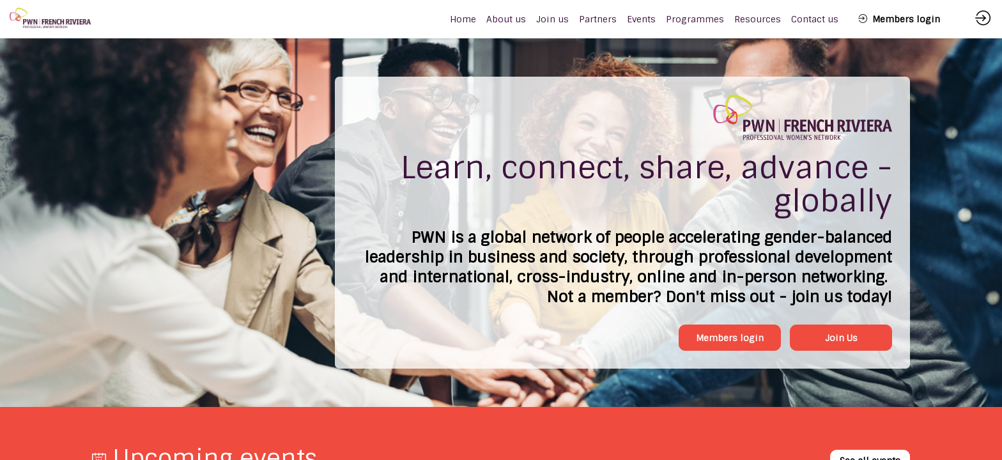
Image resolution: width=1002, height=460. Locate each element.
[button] (899, 19)
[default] (463, 19)
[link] (506, 19)
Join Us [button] (841, 338)
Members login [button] (730, 338)
